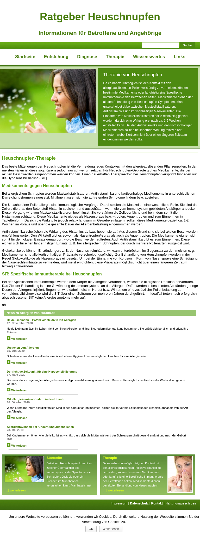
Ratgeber (100, 16)
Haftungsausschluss (180, 503)
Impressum (120, 503)
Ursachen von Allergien (23, 347)
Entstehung (56, 56)
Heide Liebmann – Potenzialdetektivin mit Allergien (41, 320)
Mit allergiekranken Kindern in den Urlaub (35, 399)
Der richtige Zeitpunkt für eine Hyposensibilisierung (42, 371)
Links (179, 56)
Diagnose (87, 56)
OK (91, 529)
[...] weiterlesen (15, 490)
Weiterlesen (17, 338)
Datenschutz (140, 503)
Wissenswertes (149, 56)
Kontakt (158, 503)
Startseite (25, 56)
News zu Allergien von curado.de (31, 313)
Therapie (115, 56)
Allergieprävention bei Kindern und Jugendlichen (40, 426)
